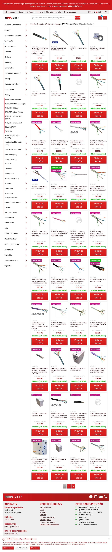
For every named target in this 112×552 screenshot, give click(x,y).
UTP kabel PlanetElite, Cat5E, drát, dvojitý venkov (98, 280)
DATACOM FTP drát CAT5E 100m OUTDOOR (58, 94)
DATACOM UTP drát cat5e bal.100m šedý (97, 49)
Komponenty (16, 217)
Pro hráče (16, 255)
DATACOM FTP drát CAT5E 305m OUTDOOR (58, 460)
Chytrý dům (16, 68)
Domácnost (16, 250)
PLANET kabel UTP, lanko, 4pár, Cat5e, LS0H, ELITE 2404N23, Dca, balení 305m (39, 281)
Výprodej (16, 266)
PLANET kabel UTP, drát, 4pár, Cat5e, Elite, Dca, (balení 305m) (98, 95)
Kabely (16, 95)
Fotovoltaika (16, 223)
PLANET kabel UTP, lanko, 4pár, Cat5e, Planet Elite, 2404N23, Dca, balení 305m (98, 188)
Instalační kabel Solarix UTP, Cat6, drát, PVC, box (59, 187)
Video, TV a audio (16, 233)
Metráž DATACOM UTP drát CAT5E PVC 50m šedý (58, 49)
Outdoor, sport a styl (16, 244)
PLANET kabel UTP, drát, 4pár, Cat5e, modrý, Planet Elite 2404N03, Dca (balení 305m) (59, 142)
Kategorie (40, 24)
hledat (77, 18)
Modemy (16, 62)
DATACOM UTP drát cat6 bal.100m (38, 94)
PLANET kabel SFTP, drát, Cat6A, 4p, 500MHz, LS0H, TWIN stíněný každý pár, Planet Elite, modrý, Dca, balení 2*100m (77, 235)
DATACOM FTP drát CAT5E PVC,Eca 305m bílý (78, 369)
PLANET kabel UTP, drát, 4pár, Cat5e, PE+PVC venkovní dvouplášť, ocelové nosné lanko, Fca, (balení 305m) (78, 416)
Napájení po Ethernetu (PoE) (16, 143)
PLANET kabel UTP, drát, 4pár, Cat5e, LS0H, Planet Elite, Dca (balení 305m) (39, 233)
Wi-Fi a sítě (16, 41)
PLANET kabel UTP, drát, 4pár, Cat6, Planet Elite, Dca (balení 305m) (98, 461)
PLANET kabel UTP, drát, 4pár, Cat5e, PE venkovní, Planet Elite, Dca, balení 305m (59, 281)
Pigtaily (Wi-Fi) (10, 127)
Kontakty (29, 12)
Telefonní (8, 131)
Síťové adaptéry (16, 155)
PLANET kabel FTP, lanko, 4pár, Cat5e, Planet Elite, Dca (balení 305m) (78, 461)
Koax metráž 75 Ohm (13, 100)
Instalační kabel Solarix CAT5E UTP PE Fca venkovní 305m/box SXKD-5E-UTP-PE (59, 415)
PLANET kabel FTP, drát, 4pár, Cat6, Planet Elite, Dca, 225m (98, 414)
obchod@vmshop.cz (11, 527)
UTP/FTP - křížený (12, 108)
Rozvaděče (16, 189)
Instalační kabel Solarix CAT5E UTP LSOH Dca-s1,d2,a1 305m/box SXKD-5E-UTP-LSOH (39, 325)
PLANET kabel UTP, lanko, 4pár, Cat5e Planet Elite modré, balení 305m (77, 281)
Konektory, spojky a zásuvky (16, 136)
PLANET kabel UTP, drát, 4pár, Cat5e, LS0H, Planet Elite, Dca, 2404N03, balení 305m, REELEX (78, 189)
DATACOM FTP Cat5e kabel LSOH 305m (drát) (39, 414)
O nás (21, 12)
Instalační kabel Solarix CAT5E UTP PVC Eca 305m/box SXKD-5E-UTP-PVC (77, 143)
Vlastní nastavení (22, 548)
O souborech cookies (47, 522)
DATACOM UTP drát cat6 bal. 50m (78, 49)
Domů (32, 24)
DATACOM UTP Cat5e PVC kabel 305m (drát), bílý (38, 187)
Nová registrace (70, 12)
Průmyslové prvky (11, 198)
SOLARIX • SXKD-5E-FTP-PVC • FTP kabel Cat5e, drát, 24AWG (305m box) (39, 461)
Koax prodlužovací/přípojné (15, 104)
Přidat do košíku (39, 67)
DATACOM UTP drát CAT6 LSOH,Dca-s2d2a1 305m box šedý (59, 370)
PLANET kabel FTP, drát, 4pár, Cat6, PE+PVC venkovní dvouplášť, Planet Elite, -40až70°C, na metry (39, 50)
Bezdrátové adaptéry (16, 73)
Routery (16, 52)
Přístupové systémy (12, 179)
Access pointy (16, 46)
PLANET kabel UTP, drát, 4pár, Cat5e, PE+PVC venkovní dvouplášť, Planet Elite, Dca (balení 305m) (39, 371)
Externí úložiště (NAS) (16, 149)
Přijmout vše (34, 548)
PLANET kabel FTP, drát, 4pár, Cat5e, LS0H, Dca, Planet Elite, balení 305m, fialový (98, 370)
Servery (16, 30)
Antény (16, 79)
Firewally (16, 168)
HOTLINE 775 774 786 (98, 12)
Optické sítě (16, 89)
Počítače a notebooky (16, 25)
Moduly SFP (16, 174)
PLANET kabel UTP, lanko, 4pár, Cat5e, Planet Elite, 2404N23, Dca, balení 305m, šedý (98, 234)
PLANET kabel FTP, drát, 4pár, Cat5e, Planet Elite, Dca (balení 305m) (78, 324)
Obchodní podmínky (53, 12)
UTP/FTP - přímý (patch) (14, 112)
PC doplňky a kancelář (16, 35)
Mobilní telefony (16, 239)
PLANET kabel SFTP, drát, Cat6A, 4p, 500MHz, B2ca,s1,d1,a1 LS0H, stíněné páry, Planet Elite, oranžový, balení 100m (78, 97)
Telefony (16, 183)
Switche (16, 57)
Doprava (39, 12)
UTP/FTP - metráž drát (13, 123)
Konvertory (9, 193)
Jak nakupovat (9, 12)
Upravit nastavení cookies (49, 525)
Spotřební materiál (16, 260)
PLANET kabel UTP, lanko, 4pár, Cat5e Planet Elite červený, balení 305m (38, 142)
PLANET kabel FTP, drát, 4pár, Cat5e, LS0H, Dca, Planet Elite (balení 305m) (98, 324)
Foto (16, 228)
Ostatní (16, 208)
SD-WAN (8, 164)
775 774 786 (9, 520)
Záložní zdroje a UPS (16, 202)
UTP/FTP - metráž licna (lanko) (13, 117)
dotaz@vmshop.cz (11, 533)
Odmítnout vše (8, 548)
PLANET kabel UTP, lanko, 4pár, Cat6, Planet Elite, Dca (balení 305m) (58, 324)
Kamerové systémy (16, 84)
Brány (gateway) (11, 159)
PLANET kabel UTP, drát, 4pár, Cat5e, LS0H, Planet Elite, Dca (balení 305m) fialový (59, 233)
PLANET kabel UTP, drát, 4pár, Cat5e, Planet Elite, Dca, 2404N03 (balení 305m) (98, 142)
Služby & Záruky (11, 213)
